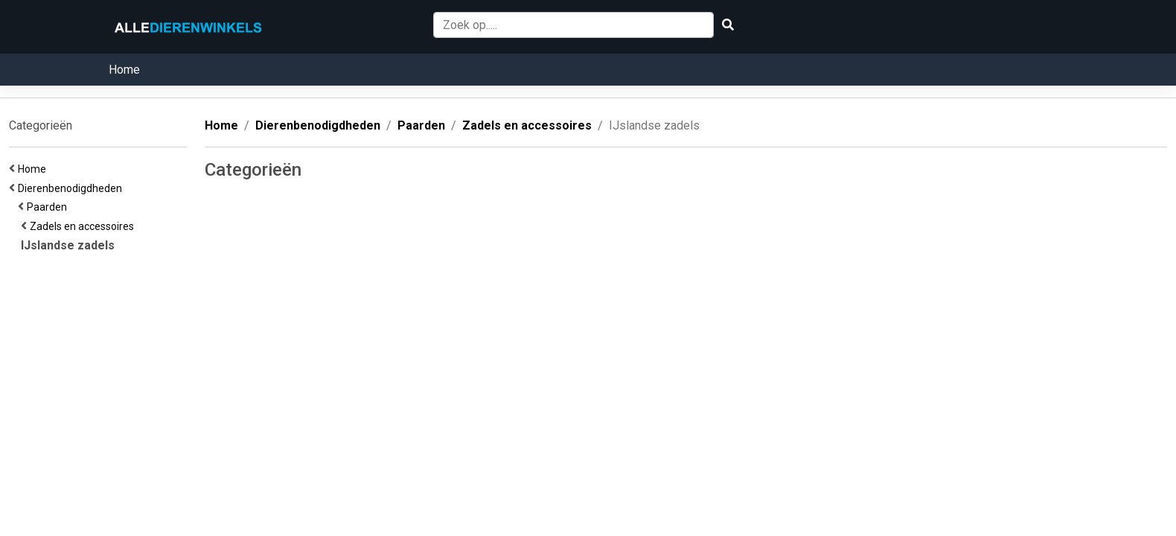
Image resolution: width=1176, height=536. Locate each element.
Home (124, 70)
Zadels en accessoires (84, 226)
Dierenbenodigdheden (72, 188)
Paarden (49, 207)
